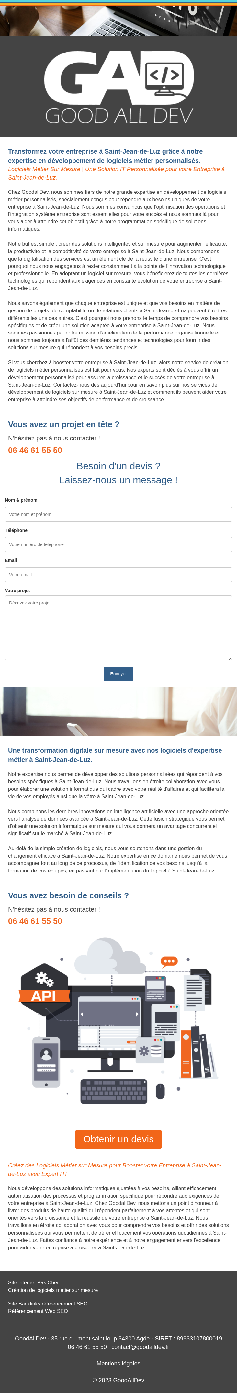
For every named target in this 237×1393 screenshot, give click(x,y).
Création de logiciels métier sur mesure (53, 1290)
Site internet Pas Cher (33, 1282)
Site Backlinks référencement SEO (47, 1303)
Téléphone (16, 530)
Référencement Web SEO (38, 1311)
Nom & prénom (21, 500)
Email (11, 560)
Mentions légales (118, 1363)
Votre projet (17, 590)
